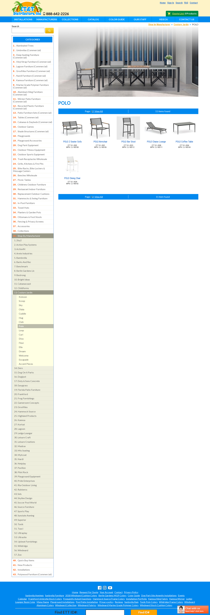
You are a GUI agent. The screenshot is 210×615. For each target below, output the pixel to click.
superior (20, 508)
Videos (163, 19)
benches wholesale (25, 168)
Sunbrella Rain (131, 589)
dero (18, 356)
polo (21, 314)
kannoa (19, 408)
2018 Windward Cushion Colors (81, 582)
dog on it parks (24, 361)
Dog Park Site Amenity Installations (159, 582)
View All (98, 111)
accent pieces (26, 352)
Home (163, 2)
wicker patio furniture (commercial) (27, 97)
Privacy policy (106, 589)
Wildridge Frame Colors (171, 589)
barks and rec (22, 250)
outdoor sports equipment (29, 148)
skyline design (23, 486)
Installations (23, 19)
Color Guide (117, 19)
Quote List (178, 13)
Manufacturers (46, 19)
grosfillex (21, 395)
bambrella (20, 246)
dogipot (20, 365)
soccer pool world (25, 491)
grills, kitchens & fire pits (28, 157)
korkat (19, 413)
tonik (18, 512)
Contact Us (186, 19)
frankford (21, 382)
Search (179, 2)
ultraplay (20, 521)
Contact (194, 2)
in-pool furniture (24, 194)
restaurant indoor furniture (29, 181)
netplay (20, 452)
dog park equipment (25, 139)
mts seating (22, 439)
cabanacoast (22, 272)
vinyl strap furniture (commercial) (32, 60)
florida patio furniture (27, 378)
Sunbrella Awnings (34, 582)
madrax (20, 434)
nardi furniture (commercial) (29, 74)
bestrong (20, 263)
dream (22, 340)
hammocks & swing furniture (30, 189)
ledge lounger (23, 421)
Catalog (93, 19)
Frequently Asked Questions (77, 586)
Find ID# (143, 599)
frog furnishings (24, 387)
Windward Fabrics (87, 592)
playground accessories (27, 135)
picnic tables (22, 172)
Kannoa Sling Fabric (158, 586)
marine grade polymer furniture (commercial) (31, 83)
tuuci (18, 517)
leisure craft (22, 426)
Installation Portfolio (136, 586)
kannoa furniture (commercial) (30, 78)
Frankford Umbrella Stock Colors (45, 586)
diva (21, 327)
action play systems (25, 233)
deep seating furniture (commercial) (26, 55)
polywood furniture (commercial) (32, 562)
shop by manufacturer (26, 224)
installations (21, 557)
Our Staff (140, 19)
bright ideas (22, 268)
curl (21, 323)
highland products (25, 404)
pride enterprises (24, 469)
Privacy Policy (131, 579)
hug (21, 306)
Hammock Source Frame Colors (109, 586)
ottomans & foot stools (27, 207)
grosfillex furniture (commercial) (31, 69)
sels (18, 482)
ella (20, 335)
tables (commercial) (25, 113)
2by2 (18, 229)
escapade (23, 348)
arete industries (23, 242)
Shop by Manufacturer (159, 24)
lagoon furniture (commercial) (30, 65)
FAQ (186, 2)
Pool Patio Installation (87, 589)
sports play (21, 499)
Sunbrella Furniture (54, 582)
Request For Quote (88, 579)
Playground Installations (62, 589)
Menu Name (43, 589)
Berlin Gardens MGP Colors (112, 582)
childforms (21, 276)
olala (21, 298)
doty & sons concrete (27, 369)
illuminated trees (23, 45)
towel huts (21, 198)
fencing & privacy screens (28, 211)
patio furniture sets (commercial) (32, 109)
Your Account (106, 579)
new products (22, 553)
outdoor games (23, 122)
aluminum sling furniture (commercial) (28, 90)
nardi (18, 447)
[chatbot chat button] (193, 610)
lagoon (19, 417)
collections (21, 220)
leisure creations (24, 430)
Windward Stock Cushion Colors (156, 592)
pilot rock (21, 460)
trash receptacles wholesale (30, 152)
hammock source (25, 400)
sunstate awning (24, 504)
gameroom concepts (26, 391)
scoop (22, 289)
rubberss (20, 478)
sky (20, 293)
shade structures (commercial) (31, 126)
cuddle (22, 302)
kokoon (23, 285)
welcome (23, 344)
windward (21, 539)
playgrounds (21, 131)
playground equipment (27, 465)
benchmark (21, 255)
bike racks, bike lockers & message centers (29, 162)
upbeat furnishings (25, 530)
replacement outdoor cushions (31, 185)
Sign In (170, 2)
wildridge (21, 534)
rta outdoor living (25, 473)
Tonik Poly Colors (149, 589)
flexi (21, 331)
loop (21, 319)
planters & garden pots (27, 202)
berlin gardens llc (24, 259)
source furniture (24, 495)
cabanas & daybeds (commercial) (32, 118)
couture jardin (23, 281)
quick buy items (23, 549)
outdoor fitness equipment (29, 144)
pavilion (20, 456)
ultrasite (20, 525)
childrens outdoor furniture (29, 176)
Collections (70, 19)
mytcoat (20, 443)
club (21, 310)
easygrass (21, 374)
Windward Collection (65, 592)
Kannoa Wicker (177, 586)
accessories (21, 215)
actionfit (19, 237)
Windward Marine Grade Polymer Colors (118, 592)
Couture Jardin (181, 24)
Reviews (119, 589)
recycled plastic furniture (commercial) (28, 103)
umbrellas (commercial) (27, 50)
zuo (18, 543)
